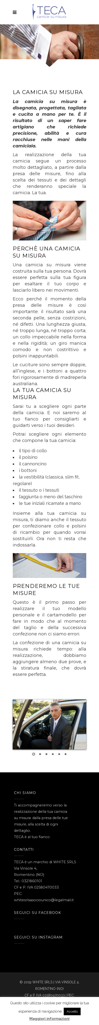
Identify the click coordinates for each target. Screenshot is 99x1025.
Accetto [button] (72, 1011)
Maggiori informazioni (49, 1018)
